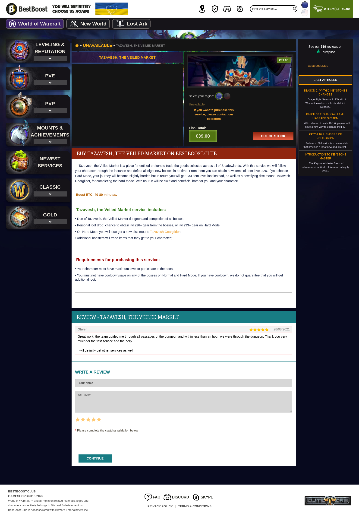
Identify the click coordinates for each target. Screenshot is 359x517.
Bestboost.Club (318, 65)
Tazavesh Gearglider (165, 231)
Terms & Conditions (194, 506)
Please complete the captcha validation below (107, 430)
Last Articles (325, 80)
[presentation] (110, 442)
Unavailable (97, 45)
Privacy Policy (160, 506)
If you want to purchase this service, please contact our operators (214, 114)
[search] (295, 9)
